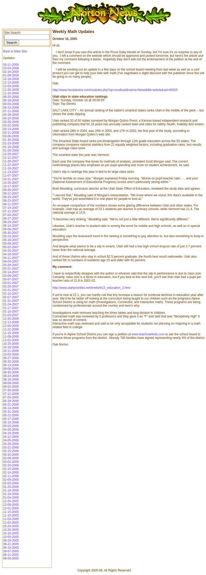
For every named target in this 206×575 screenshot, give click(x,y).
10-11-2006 (11, 351)
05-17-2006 (11, 419)
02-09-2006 (11, 479)
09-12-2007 (11, 193)
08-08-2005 (11, 558)
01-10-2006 (11, 494)
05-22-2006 (11, 415)
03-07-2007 (11, 279)
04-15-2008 (11, 118)
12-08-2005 (11, 505)
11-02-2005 (11, 522)
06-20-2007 (11, 222)
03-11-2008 (11, 132)
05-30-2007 (11, 233)
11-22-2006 (11, 329)
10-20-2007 (11, 183)
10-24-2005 (11, 526)
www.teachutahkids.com (148, 334)
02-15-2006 (11, 469)
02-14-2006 (11, 472)
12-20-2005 (11, 501)
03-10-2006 (11, 454)
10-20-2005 (11, 530)
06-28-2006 (11, 401)
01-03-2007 (11, 315)
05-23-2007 (11, 236)
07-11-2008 (11, 111)
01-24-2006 (11, 487)
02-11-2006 (11, 476)
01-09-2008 (11, 150)
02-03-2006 (11, 483)
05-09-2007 (11, 243)
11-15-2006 (11, 333)
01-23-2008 (11, 143)
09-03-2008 (11, 104)
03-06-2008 (11, 136)
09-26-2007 (11, 190)
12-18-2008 (11, 79)
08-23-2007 (11, 200)
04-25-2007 (11, 250)
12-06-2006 (11, 326)
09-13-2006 (11, 365)
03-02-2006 (11, 462)
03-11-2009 (11, 64)
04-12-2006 (11, 437)
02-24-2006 (11, 465)
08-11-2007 (11, 204)
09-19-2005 (11, 547)
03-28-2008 (11, 122)
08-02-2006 (11, 386)
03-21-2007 (11, 268)
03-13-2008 (11, 129)
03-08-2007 (11, 276)
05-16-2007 (11, 240)
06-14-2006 (11, 408)
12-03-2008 (11, 86)
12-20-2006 (11, 318)
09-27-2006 (11, 358)
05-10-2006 (11, 422)
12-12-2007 (11, 157)
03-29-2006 (11, 444)
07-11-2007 (11, 211)
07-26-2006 (11, 390)
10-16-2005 (11, 533)
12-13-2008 (11, 82)
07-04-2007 (11, 215)
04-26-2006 (11, 429)
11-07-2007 (11, 175)
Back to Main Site (15, 51)
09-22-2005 (11, 544)
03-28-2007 (11, 265)
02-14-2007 (11, 293)
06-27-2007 (11, 218)
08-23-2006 (11, 376)
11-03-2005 (11, 519)
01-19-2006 (11, 490)
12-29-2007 (11, 154)
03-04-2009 (11, 68)
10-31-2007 (11, 179)
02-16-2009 (11, 72)
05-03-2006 (11, 426)
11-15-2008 (11, 93)
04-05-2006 (11, 440)
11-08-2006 (11, 336)
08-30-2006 (11, 372)
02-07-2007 (11, 297)
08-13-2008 (11, 107)
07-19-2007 (11, 208)
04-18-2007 (11, 254)
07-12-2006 (11, 394)
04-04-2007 (11, 261)
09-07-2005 (11, 551)
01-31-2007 (11, 301)
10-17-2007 (11, 186)
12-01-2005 (11, 508)
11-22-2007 (11, 165)
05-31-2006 (11, 411)
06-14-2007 (11, 225)
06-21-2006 (11, 404)
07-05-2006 (11, 397)
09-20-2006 (11, 361)
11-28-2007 (11, 161)
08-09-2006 (11, 383)
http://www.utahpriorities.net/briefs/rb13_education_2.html (92, 288)
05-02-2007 (11, 247)
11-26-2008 (11, 89)
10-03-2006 (11, 354)
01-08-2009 (11, 75)
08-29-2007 (11, 197)
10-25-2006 (11, 344)
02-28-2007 (11, 286)
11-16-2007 (11, 168)
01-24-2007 (11, 304)
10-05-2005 (11, 537)
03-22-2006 (11, 447)
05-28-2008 (11, 115)
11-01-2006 (11, 340)
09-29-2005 (11, 540)
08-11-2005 (11, 555)
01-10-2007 (11, 311)
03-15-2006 (11, 451)
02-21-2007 (11, 290)
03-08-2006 (11, 458)
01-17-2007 (11, 308)
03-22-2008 (11, 125)
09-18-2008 (11, 100)
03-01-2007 (11, 283)
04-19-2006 (11, 433)
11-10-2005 (11, 515)
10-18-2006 (11, 347)
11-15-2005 (11, 512)
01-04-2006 (11, 497)
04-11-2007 (11, 258)
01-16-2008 (11, 147)
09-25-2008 (11, 97)
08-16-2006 (11, 379)
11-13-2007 (11, 172)
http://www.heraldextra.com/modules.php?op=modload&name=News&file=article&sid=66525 (115, 90)
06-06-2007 (11, 229)
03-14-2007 (11, 272)
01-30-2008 (11, 140)
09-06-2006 (11, 369)
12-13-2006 (11, 322)
